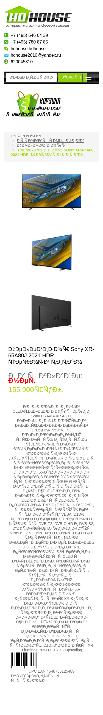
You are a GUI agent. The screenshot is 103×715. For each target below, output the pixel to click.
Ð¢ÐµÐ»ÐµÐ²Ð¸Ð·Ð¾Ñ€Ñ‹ (41, 145)
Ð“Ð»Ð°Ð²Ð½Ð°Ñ (27, 136)
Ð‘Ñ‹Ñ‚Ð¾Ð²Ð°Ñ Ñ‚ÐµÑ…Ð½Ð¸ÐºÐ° (50, 140)
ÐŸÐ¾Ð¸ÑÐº (72, 77)
